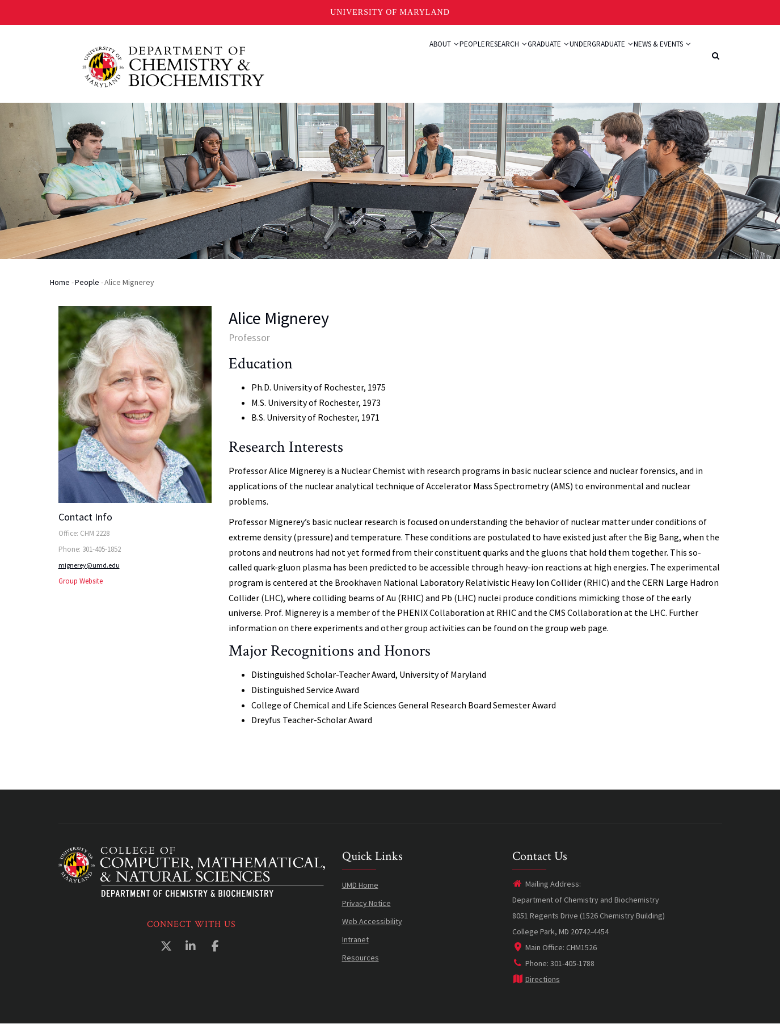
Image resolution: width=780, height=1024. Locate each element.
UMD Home (360, 885)
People (415, 58)
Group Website (80, 581)
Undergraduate (581, 58)
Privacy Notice (366, 903)
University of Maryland (390, 12)
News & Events (655, 58)
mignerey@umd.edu (89, 565)
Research (461, 58)
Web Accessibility (372, 921)
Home (60, 282)
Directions (536, 979)
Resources (360, 957)
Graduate (515, 58)
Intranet (355, 939)
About (375, 58)
